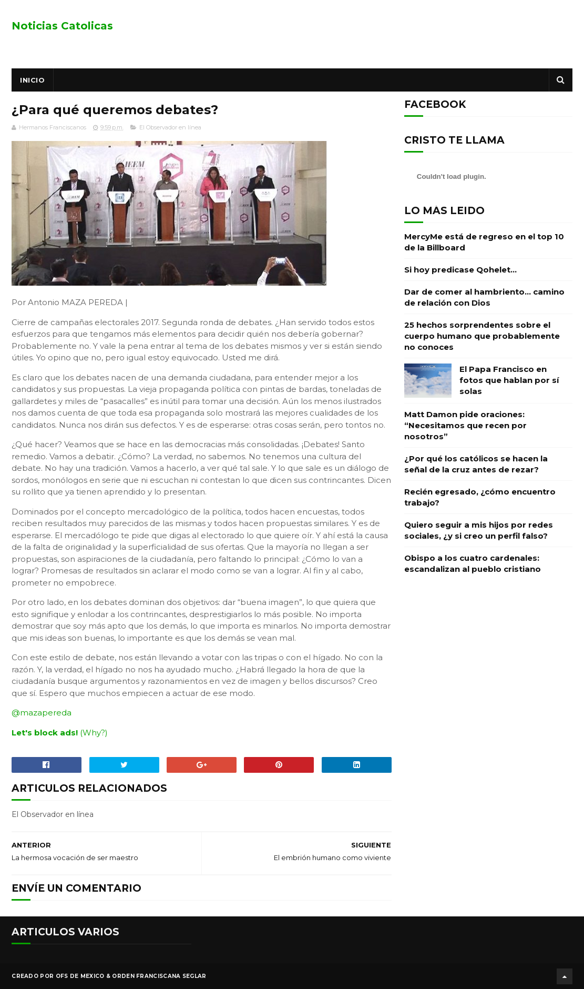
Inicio (32, 80)
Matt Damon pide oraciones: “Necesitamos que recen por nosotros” (465, 425)
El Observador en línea (170, 127)
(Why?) (94, 733)
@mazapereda (41, 713)
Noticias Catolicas (62, 25)
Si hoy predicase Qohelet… (460, 270)
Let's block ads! (45, 733)
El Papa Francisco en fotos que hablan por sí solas (509, 380)
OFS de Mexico (80, 975)
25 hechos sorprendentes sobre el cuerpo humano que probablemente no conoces (482, 336)
